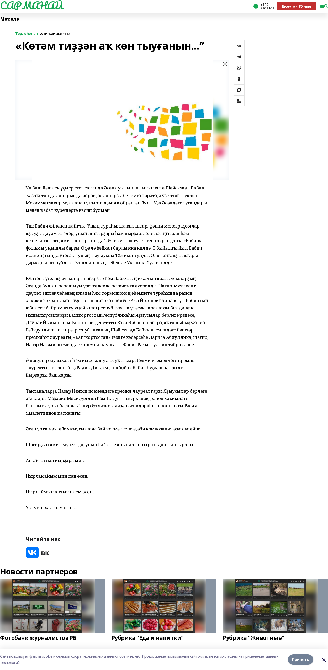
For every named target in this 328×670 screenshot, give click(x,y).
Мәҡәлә (9, 19)
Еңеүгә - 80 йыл (296, 6)
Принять (300, 659)
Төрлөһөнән (26, 33)
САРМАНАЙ (31, 5)
